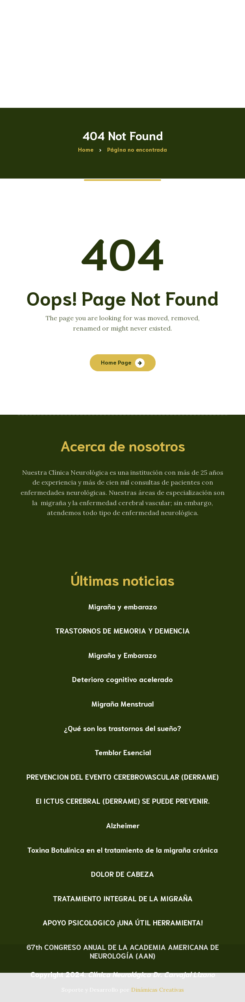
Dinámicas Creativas (157, 989)
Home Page (116, 362)
